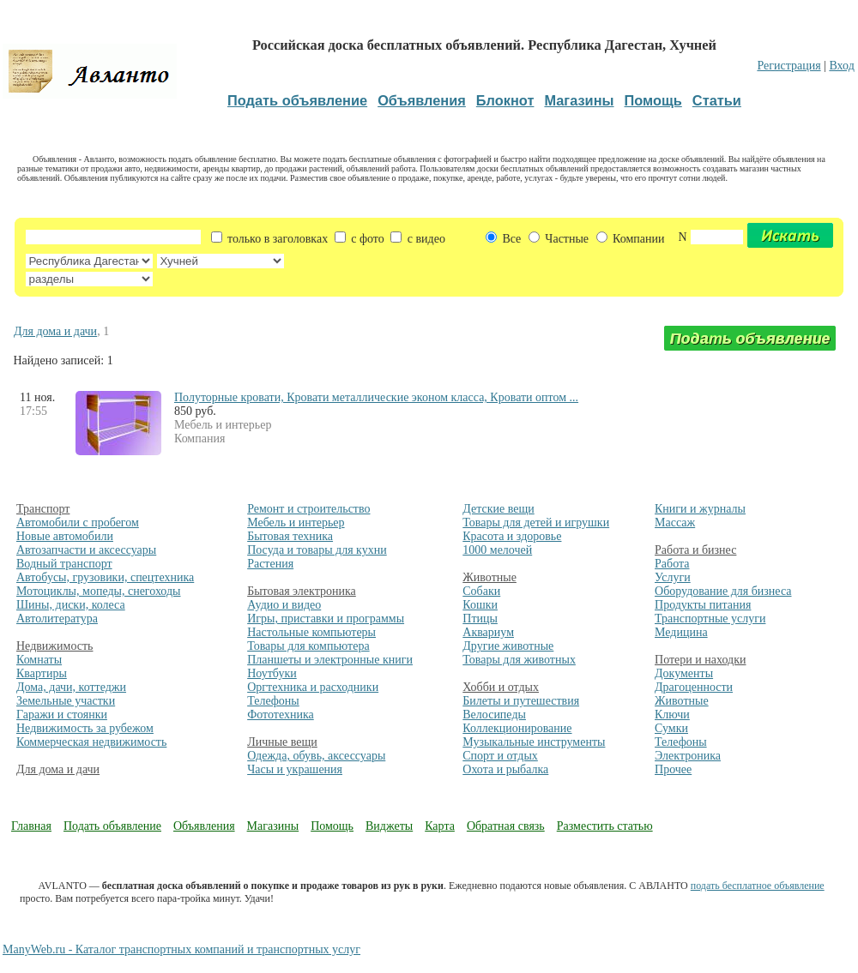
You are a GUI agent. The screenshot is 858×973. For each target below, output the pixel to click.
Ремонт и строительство (308, 508)
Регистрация (788, 65)
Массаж (675, 522)
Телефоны (273, 700)
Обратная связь (506, 826)
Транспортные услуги (710, 618)
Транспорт (42, 508)
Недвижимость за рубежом (85, 728)
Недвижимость (54, 646)
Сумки (671, 728)
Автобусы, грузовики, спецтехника (105, 577)
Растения (270, 563)
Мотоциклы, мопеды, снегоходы (98, 591)
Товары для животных (519, 659)
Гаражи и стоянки (61, 714)
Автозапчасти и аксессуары (86, 550)
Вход (841, 65)
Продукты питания (703, 604)
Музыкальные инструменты (533, 742)
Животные (489, 577)
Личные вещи (282, 742)
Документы (684, 673)
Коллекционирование (516, 728)
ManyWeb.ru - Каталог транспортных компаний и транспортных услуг (181, 949)
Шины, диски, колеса (70, 604)
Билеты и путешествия (520, 700)
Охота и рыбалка (505, 769)
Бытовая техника (290, 536)
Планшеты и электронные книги (330, 659)
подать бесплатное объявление (758, 886)
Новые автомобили (64, 536)
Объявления (204, 826)
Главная (31, 826)
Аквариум (488, 632)
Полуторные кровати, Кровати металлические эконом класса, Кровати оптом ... (376, 397)
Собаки (481, 591)
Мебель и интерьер (295, 522)
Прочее (673, 769)
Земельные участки (65, 700)
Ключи (672, 714)
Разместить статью (605, 826)
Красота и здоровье (511, 536)
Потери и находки (700, 659)
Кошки (480, 604)
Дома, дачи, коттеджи (71, 687)
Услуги (673, 577)
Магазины (273, 826)
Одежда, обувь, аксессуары (316, 755)
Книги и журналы (700, 508)
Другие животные (507, 646)
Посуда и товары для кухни (317, 550)
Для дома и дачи (55, 331)
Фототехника (280, 714)
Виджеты (389, 826)
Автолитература (57, 618)
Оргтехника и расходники (312, 687)
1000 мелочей (497, 550)
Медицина (681, 632)
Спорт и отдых (500, 755)
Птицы (480, 618)
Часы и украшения (294, 769)
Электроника (688, 755)
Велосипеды (494, 714)
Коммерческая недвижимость (91, 742)
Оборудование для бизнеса (723, 591)
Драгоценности (694, 687)
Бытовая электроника (301, 591)
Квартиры (41, 673)
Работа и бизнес (695, 550)
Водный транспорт (64, 563)
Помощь (332, 826)
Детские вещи (498, 508)
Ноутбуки (272, 673)
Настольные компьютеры (311, 632)
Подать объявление (112, 826)
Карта (440, 826)
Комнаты (39, 659)
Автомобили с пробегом (77, 522)
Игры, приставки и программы (325, 618)
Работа (672, 563)
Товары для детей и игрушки (535, 522)
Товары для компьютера (308, 646)
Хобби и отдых (500, 687)
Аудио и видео (284, 604)
